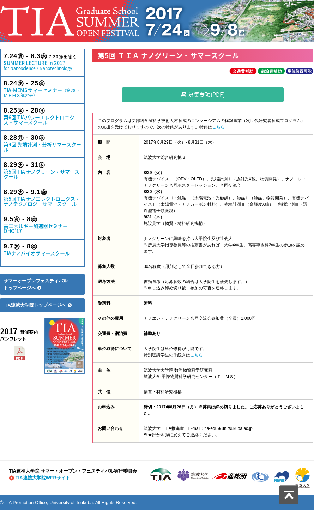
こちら (218, 127)
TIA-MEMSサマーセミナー (42, 89)
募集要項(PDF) (203, 94)
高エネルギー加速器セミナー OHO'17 (42, 225)
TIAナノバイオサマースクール (42, 250)
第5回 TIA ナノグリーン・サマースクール (42, 170)
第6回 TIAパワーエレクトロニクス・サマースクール (42, 116)
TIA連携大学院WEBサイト (43, 477)
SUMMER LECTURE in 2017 (42, 62)
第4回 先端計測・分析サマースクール (42, 143)
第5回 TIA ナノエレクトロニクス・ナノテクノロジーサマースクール (42, 197)
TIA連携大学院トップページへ (38, 305)
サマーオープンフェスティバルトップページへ (36, 284)
